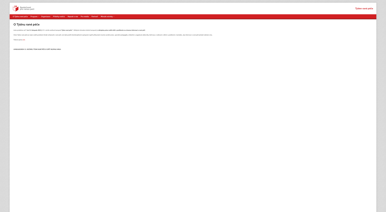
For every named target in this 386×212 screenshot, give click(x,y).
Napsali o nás (73, 16)
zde (24, 40)
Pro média (85, 16)
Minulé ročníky (107, 16)
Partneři (94, 16)
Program (33, 16)
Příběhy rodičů (59, 16)
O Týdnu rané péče (20, 16)
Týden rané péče (364, 8)
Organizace (45, 16)
